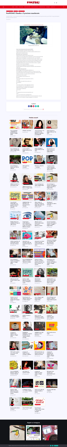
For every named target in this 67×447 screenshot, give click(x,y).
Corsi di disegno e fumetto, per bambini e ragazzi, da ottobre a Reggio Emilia (51, 187)
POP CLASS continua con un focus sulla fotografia (15, 356)
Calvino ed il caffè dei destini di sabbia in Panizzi (39, 393)
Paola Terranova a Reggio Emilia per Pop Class (51, 132)
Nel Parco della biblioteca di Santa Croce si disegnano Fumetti (14, 393)
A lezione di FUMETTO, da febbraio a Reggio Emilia (14, 336)
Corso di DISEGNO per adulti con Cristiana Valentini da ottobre (27, 263)
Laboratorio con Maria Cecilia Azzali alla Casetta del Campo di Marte (39, 245)
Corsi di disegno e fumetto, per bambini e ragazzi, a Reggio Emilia (14, 263)
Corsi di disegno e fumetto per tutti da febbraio (14, 168)
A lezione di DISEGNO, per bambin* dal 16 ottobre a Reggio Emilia (50, 357)
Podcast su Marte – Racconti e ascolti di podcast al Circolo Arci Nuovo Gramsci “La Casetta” (39, 264)
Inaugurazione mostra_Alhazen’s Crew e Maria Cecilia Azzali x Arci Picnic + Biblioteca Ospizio (27, 227)
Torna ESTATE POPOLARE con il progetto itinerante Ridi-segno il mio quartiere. (14, 207)
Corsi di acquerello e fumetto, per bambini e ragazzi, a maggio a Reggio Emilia (51, 226)
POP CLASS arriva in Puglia (51, 335)
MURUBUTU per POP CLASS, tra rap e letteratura (39, 336)
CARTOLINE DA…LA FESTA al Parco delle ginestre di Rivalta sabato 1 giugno (51, 283)
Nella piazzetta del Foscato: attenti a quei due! (14, 283)
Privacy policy (56, 445)
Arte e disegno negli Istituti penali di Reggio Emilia (39, 301)
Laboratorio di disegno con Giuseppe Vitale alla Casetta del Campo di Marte (51, 245)
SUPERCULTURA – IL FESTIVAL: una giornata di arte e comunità (27, 206)
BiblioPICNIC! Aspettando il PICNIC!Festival (38, 283)
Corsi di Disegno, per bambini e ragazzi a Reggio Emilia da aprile (51, 301)
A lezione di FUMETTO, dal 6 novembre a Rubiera (27, 356)
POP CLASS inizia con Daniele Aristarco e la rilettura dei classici (39, 356)
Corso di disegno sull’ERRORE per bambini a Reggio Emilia (14, 132)
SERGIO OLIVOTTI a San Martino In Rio (15, 186)
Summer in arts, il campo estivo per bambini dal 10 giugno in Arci (15, 301)
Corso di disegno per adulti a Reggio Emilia (15, 150)
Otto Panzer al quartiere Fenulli (26, 374)
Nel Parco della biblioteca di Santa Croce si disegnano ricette (27, 283)
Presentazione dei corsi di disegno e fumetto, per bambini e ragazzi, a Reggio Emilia (51, 264)
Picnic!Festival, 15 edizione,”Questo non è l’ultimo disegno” (27, 301)
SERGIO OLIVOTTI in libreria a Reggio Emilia (27, 189)
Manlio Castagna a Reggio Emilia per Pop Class (39, 151)
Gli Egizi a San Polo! (27, 130)
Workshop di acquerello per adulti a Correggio (51, 206)
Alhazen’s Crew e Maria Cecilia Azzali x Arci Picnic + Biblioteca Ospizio (39, 226)
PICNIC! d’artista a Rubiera (27, 318)
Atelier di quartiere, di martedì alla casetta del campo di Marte (15, 245)
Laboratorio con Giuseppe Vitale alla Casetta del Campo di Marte (27, 245)
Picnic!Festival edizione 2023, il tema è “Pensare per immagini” (39, 412)
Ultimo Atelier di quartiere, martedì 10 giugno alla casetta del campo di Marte (39, 206)
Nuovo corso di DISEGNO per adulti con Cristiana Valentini (39, 319)
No (52, 445)
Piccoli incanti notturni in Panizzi (15, 411)
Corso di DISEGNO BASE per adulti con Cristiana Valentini (14, 375)
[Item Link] (15, 124)
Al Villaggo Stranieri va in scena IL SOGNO (27, 393)
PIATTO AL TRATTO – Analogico (39, 167)
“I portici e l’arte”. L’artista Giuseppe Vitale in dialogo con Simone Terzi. (51, 168)
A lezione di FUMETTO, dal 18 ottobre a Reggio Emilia (39, 375)
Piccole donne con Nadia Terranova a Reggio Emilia (51, 151)
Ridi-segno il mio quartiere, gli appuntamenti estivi (51, 375)
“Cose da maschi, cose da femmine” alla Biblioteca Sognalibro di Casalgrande (39, 133)
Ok (50, 445)
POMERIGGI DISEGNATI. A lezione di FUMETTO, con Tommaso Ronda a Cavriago (27, 337)
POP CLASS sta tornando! (26, 167)
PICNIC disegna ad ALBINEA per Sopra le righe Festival (14, 225)
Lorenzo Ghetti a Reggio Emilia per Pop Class (26, 151)
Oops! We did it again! (26, 411)
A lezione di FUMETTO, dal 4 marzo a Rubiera (50, 319)
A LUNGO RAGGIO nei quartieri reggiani (14, 318)
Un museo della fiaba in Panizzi (51, 392)
